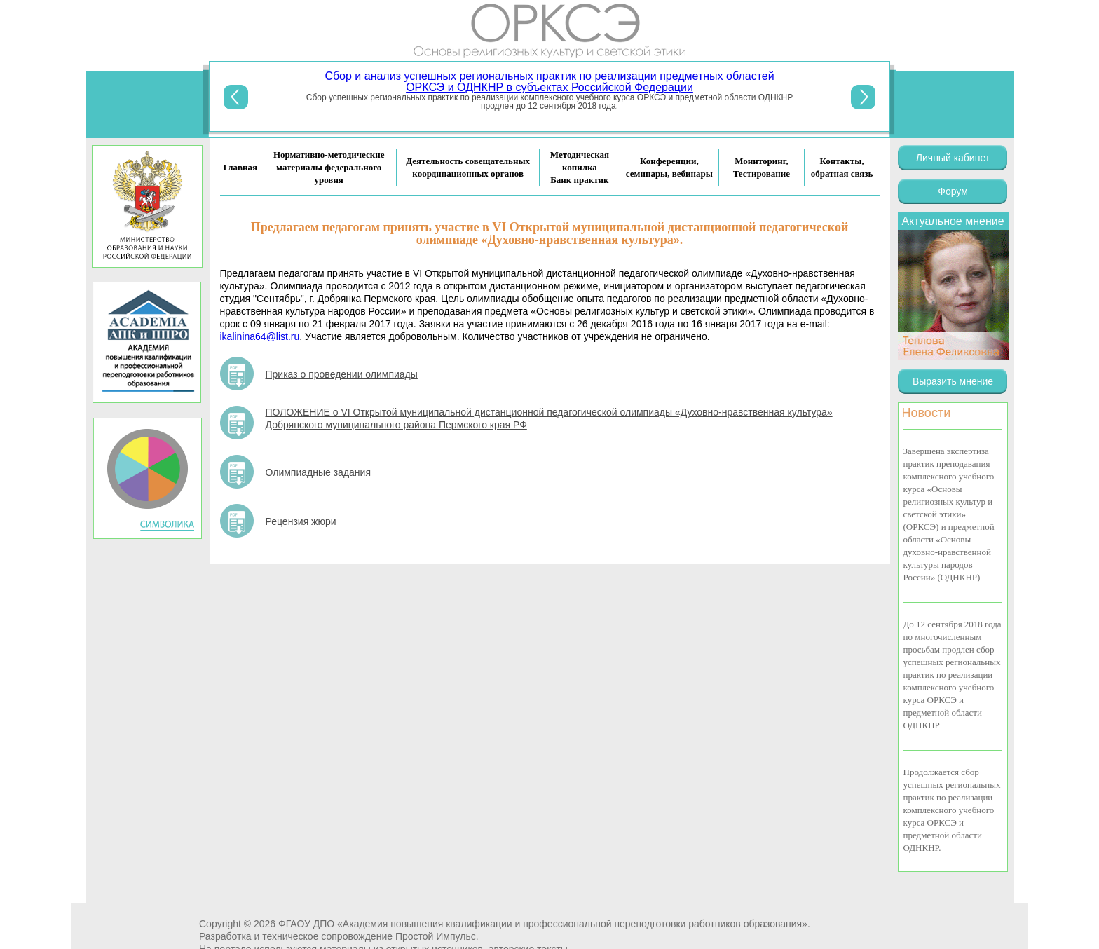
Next (863, 97)
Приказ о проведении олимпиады (342, 374)
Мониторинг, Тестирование (761, 167)
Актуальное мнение (952, 221)
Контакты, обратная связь (842, 167)
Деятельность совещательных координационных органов (468, 167)
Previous (236, 97)
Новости (926, 412)
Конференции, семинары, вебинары (669, 167)
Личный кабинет (953, 157)
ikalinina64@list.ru (260, 336)
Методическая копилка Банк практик (579, 167)
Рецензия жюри (301, 521)
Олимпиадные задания (318, 472)
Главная (241, 167)
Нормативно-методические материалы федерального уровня (329, 167)
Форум (953, 191)
